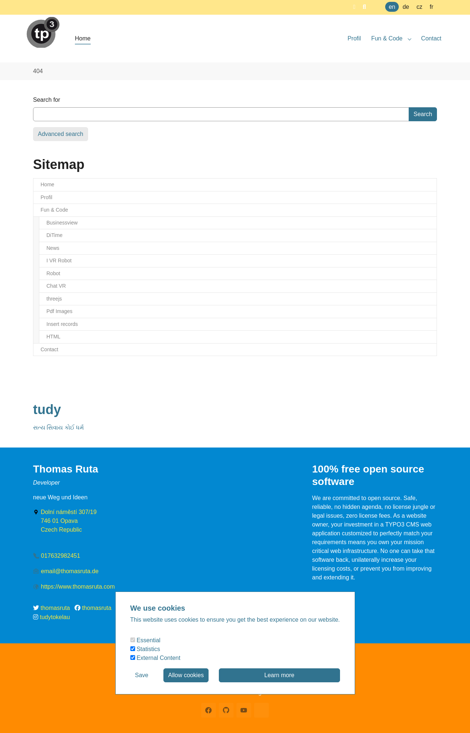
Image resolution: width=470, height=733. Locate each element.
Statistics (145, 649)
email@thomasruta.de (70, 571)
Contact (49, 349)
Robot (53, 273)
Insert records (62, 324)
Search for (46, 100)
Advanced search (60, 134)
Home (47, 184)
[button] (354, 7)
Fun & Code (54, 210)
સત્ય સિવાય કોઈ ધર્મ (58, 427)
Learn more (279, 675)
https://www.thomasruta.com (78, 586)
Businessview (62, 223)
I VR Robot (59, 260)
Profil (47, 197)
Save (141, 675)
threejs (54, 299)
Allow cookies (186, 675)
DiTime (55, 235)
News (53, 248)
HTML (54, 336)
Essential (145, 640)
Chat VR (56, 286)
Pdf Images (60, 311)
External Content (155, 658)
